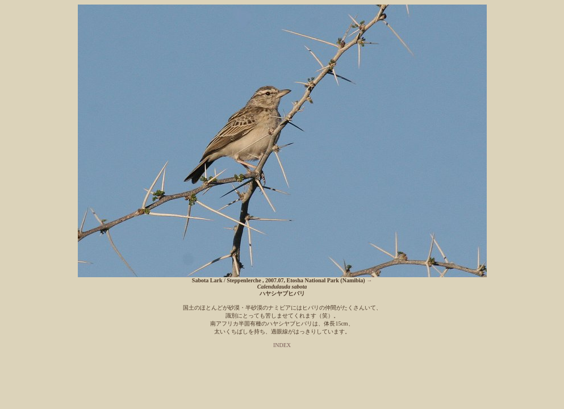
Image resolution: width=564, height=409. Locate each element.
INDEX (282, 345)
